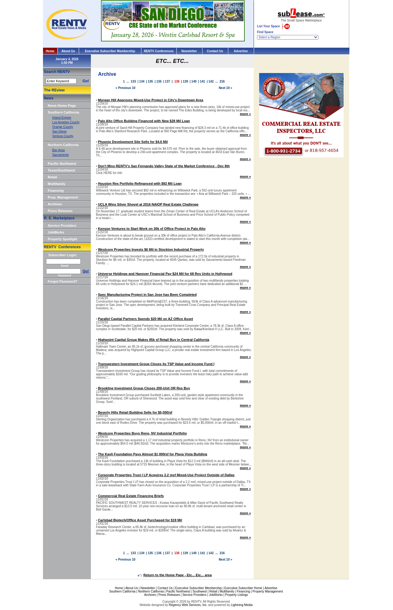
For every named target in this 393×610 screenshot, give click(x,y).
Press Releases (60, 211)
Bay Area (58, 150)
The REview (54, 90)
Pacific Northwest (62, 163)
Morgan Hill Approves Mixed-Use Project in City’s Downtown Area (150, 100)
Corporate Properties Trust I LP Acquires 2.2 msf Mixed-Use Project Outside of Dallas (166, 475)
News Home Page (62, 105)
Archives (55, 204)
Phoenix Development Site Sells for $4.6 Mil (133, 142)
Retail (52, 177)
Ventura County (62, 136)
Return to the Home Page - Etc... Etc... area (175, 575)
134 (142, 81)
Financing (56, 190)
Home (50, 51)
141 (202, 81)
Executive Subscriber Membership (110, 51)
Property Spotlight (62, 239)
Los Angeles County (66, 122)
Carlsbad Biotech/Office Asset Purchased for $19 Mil (140, 520)
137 (167, 81)
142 (211, 81)
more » (245, 114)
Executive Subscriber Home (243, 588)
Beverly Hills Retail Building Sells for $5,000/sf (135, 412)
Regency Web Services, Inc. (188, 605)
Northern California (63, 145)
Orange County (62, 127)
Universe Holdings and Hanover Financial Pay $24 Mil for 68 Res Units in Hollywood (165, 274)
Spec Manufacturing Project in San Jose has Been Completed (147, 294)
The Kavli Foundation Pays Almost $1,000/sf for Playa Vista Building (152, 454)
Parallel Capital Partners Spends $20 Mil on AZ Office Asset (145, 319)
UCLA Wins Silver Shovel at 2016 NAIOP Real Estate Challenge (148, 204)
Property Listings (236, 594)
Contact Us (215, 51)
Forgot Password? (63, 281)
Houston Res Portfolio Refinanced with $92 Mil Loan (140, 183)
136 (158, 81)
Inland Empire (61, 117)
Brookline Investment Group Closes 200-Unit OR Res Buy (144, 388)
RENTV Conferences (158, 51)
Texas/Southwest (61, 170)
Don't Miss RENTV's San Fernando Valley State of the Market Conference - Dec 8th (164, 166)
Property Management (267, 591)
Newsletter (189, 51)
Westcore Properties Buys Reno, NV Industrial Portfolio (142, 433)
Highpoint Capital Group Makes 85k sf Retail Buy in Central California (153, 340)
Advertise (241, 51)
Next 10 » (225, 88)
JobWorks (56, 232)
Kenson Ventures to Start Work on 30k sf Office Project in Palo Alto (151, 228)
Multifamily (56, 184)
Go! (86, 81)
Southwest (200, 591)
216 (222, 81)
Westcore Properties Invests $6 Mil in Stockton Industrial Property (151, 249)
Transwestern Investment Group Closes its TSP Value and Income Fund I (156, 364)
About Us (68, 51)
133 (133, 81)
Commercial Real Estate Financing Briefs (131, 496)
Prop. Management (63, 197)
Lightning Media (242, 605)
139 (185, 81)
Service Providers (62, 225)
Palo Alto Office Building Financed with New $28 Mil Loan (144, 121)
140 (193, 81)
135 (150, 81)
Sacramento (60, 154)
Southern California (63, 112)
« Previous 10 (125, 88)
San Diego (59, 131)
